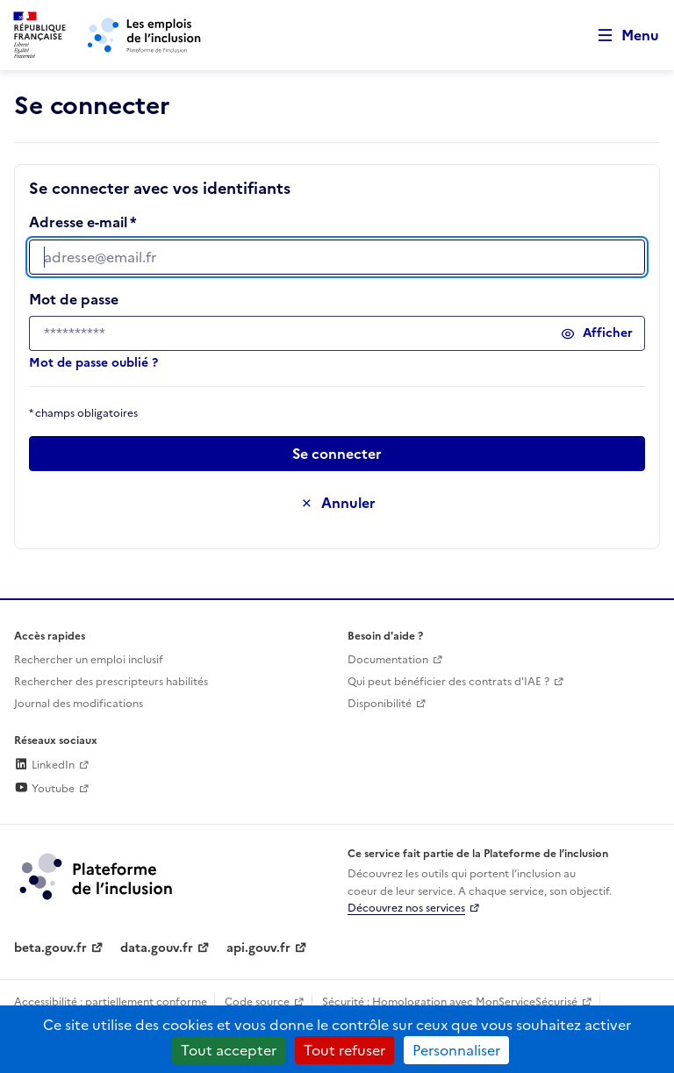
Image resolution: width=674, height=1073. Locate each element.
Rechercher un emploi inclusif (88, 660)
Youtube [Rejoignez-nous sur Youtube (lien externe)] (44, 789)
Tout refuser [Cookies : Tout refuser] (344, 1050)
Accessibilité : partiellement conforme (110, 1002)
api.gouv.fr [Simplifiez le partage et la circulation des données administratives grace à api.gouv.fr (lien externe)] (258, 948)
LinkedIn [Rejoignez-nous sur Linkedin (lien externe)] (44, 765)
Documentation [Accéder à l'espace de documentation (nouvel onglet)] (388, 660)
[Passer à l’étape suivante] (337, 453)
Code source (257, 1002)
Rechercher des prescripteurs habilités (111, 682)
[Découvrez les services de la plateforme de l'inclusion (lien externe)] (97, 875)
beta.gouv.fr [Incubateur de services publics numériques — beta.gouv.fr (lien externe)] (50, 948)
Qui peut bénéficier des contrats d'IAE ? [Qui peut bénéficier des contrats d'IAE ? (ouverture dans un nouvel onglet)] (448, 682)
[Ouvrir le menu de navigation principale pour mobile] (620, 35)
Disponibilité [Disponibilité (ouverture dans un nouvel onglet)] (380, 704)
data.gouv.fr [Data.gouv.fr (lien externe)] (156, 948)
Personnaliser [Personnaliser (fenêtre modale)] (456, 1050)
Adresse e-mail (78, 222)
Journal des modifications (78, 704)
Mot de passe (73, 299)
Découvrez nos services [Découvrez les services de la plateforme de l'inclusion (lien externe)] (406, 908)
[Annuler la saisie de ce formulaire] (337, 502)
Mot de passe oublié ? (93, 363)
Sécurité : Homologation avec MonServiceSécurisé (449, 1002)
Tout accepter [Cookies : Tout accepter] (228, 1050)
